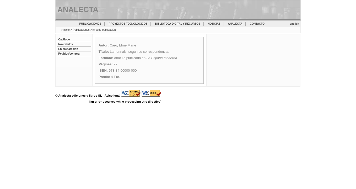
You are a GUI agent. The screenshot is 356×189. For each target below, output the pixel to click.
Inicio (66, 29)
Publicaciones (90, 23)
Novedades (65, 44)
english (294, 23)
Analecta (235, 23)
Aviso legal (112, 95)
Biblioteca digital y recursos (177, 23)
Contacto (257, 23)
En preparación (68, 49)
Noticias (214, 23)
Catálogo (64, 39)
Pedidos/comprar (69, 53)
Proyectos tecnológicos (128, 23)
